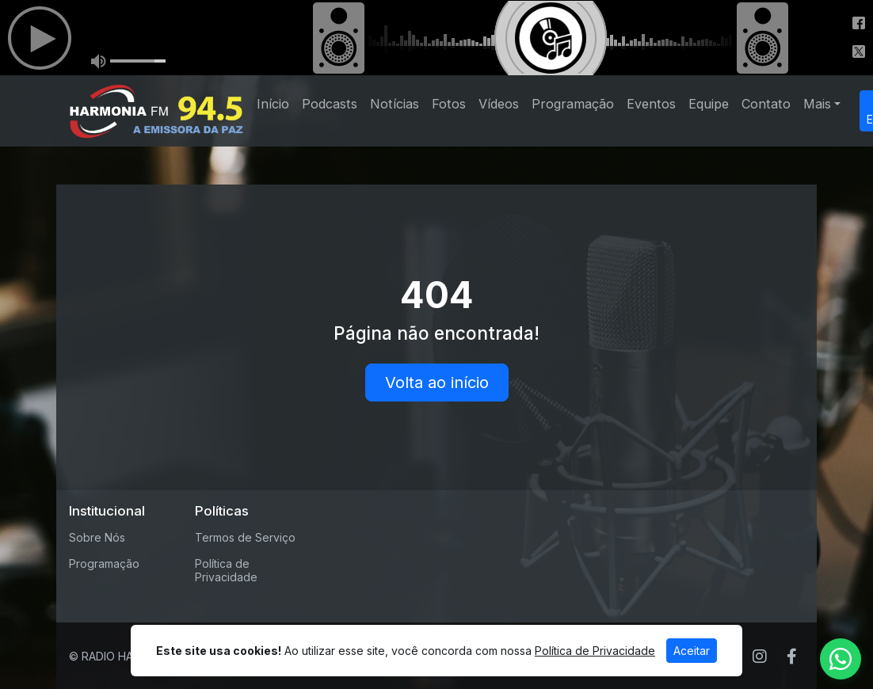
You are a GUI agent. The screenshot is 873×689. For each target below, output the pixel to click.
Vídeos (498, 104)
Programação (573, 104)
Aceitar (691, 650)
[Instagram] (760, 656)
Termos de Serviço (245, 537)
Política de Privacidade (226, 570)
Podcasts (329, 104)
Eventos (651, 104)
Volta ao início (437, 382)
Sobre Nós (97, 537)
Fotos (449, 104)
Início (273, 104)
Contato (766, 104)
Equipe (708, 104)
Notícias (394, 104)
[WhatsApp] (840, 658)
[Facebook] (792, 656)
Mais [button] (817, 104)
